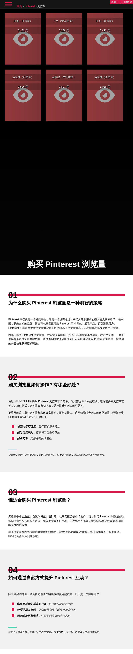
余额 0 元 (116, 2)
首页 (19, 6)
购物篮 (128, 2)
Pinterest (29, 6)
